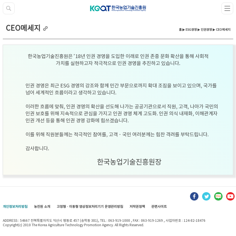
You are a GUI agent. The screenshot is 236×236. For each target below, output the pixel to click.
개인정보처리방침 (15, 207)
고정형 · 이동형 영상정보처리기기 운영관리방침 (90, 207)
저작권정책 (137, 207)
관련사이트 (159, 207)
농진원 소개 (42, 207)
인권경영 (206, 30)
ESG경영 (191, 30)
